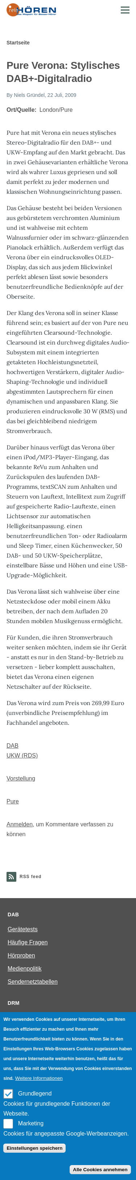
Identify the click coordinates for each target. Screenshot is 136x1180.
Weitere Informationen (39, 1078)
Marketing (31, 1123)
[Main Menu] (125, 9)
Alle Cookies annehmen (100, 1169)
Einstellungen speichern (34, 1148)
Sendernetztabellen (33, 982)
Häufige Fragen (28, 942)
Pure (13, 801)
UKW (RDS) (22, 755)
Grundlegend (35, 1093)
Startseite (18, 43)
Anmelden (20, 824)
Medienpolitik (24, 968)
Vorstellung (21, 778)
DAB (12, 746)
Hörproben (21, 955)
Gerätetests (23, 929)
